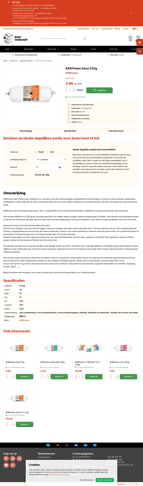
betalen (77, 122)
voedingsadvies (70, 55)
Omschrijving (26, 131)
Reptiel (73, 49)
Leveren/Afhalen (107, 29)
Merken (117, 29)
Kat (50, 152)
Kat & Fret (28, 49)
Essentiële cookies (86, 480)
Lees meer (70, 78)
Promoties (114, 49)
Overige (134, 49)
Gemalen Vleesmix (26, 61)
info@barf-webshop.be (83, 459)
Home (5, 61)
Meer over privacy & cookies (59, 475)
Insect (93, 49)
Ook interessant (115, 131)
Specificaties (70, 131)
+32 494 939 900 (81, 457)
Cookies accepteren (104, 480)
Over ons (95, 29)
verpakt (115, 55)
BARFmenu (72, 73)
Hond (7, 49)
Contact (125, 29)
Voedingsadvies (83, 29)
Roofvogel (52, 49)
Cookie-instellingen (118, 484)
